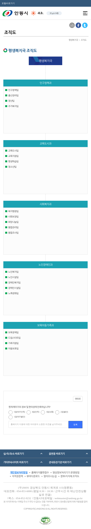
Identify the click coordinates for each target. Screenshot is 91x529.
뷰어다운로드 (33, 476)
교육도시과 (45, 143)
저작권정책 (17, 476)
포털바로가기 (8, 3)
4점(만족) (35, 412)
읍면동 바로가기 (57, 453)
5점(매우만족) (19, 412)
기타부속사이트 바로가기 (15, 462)
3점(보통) (50, 412)
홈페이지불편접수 (40, 472)
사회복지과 (45, 204)
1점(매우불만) (19, 417)
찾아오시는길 (50, 476)
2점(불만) (64, 412)
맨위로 (78, 398)
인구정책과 (45, 83)
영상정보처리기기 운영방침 (66, 472)
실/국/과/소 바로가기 (13, 453)
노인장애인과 (45, 265)
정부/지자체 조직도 (69, 476)
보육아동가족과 (45, 325)
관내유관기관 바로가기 (60, 462)
